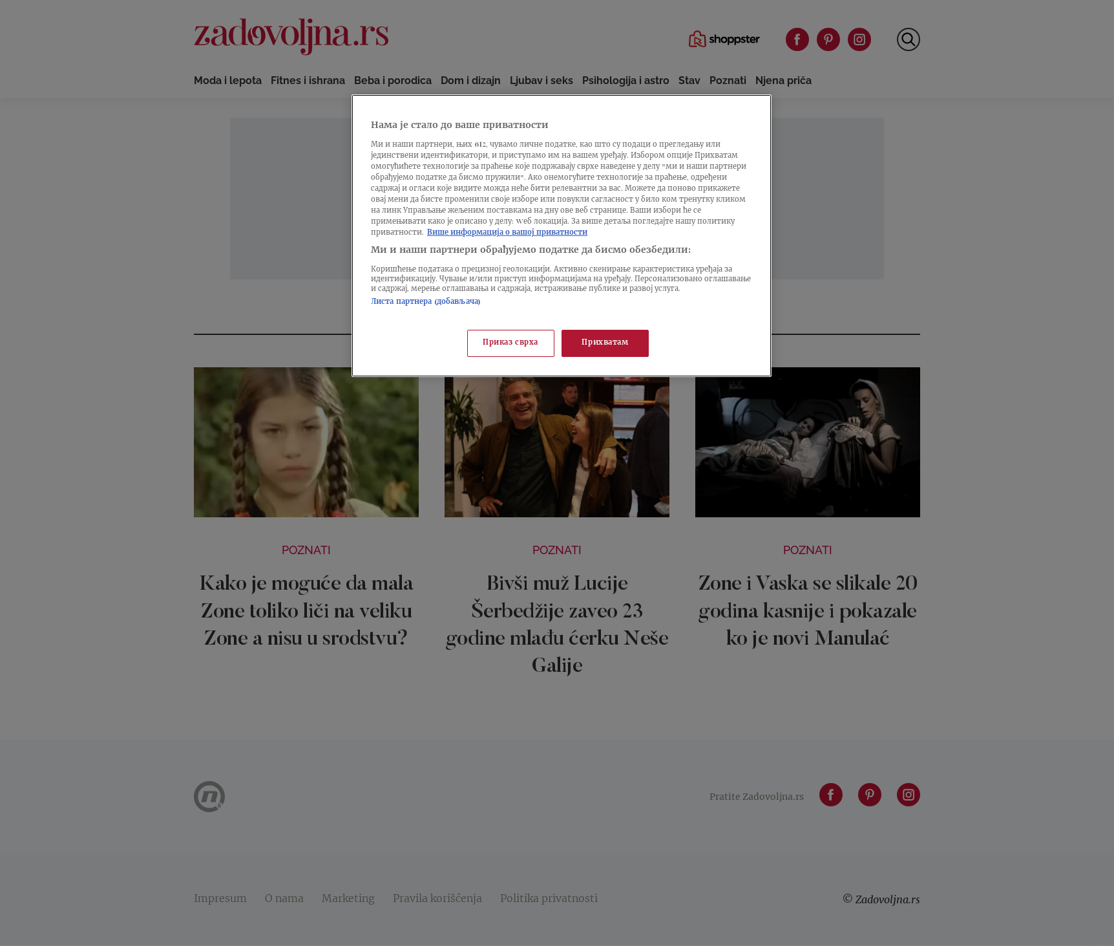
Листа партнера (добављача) (426, 302)
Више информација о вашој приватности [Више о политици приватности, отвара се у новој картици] (507, 233)
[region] (562, 235)
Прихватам (605, 343)
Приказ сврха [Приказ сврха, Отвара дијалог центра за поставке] (510, 343)
